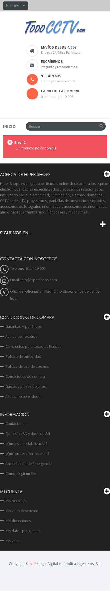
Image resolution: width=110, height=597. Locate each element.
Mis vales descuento (21, 510)
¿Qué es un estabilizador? (26, 443)
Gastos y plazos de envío (25, 386)
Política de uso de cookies (27, 366)
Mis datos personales (22, 530)
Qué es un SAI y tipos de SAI (27, 433)
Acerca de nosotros (21, 336)
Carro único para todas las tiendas (33, 346)
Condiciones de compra (25, 376)
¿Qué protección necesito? (27, 453)
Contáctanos (15, 423)
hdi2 (32, 563)
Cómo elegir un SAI (20, 473)
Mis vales (12, 540)
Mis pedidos (15, 500)
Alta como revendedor (23, 396)
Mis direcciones (18, 520)
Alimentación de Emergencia (28, 463)
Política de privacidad (23, 356)
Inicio (9, 126)
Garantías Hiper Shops (23, 326)
